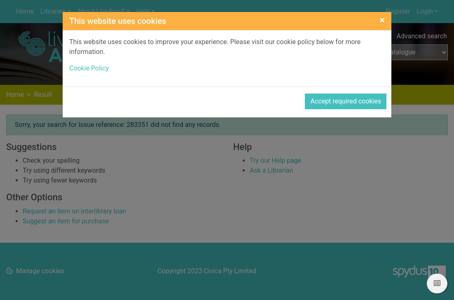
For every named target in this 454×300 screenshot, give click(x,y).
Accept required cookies (345, 101)
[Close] (382, 20)
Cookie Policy (89, 68)
